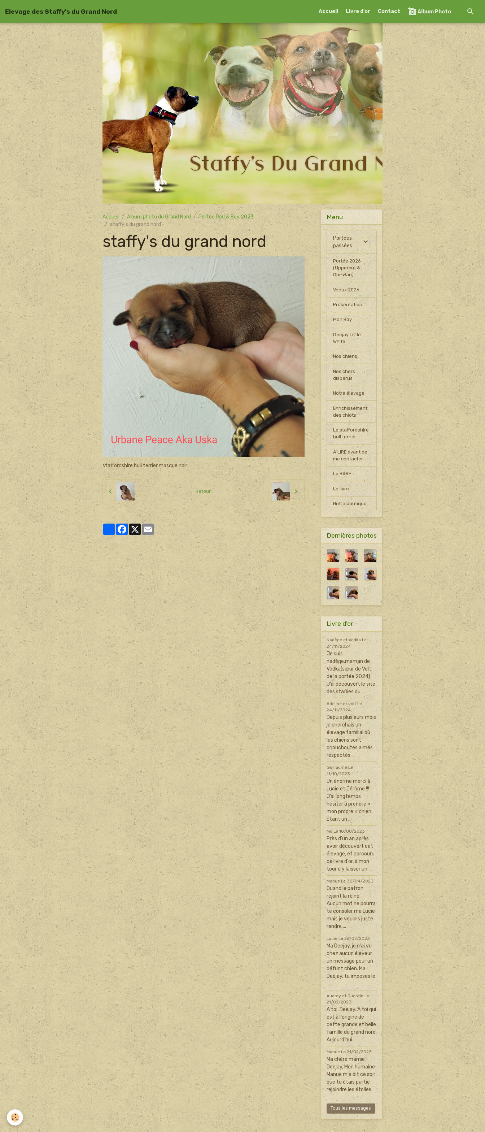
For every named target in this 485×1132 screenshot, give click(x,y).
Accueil (328, 11)
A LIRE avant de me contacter (351, 466)
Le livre (341, 501)
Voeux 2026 (347, 292)
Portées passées (342, 242)
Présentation (348, 307)
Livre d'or (358, 11)
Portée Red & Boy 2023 (226, 217)
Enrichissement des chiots (351, 419)
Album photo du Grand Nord (159, 217)
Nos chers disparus (344, 381)
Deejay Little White (348, 342)
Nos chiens (345, 362)
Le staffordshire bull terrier (351, 443)
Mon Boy (343, 323)
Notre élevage (349, 400)
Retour (203, 491)
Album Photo (429, 11)
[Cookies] (15, 1117)
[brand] (61, 11)
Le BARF (342, 485)
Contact (389, 11)
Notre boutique (350, 516)
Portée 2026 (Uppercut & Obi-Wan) (348, 268)
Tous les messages (351, 1121)
